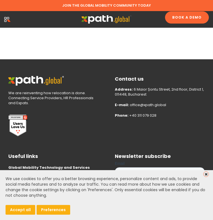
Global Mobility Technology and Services (49, 167)
